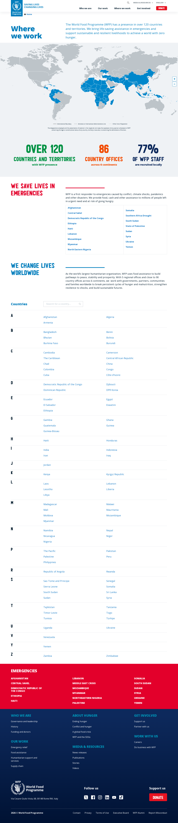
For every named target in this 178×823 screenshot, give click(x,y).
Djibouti (110, 384)
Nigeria (47, 541)
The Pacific (49, 551)
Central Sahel (20, 683)
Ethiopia (48, 410)
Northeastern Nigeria (87, 697)
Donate (161, 8)
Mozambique (113, 515)
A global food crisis (81, 731)
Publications (78, 757)
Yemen (47, 646)
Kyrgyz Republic (115, 474)
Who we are (85, 8)
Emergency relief (19, 747)
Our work (103, 8)
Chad (46, 363)
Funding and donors (21, 731)
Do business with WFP (145, 747)
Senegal (110, 580)
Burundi (110, 343)
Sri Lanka (111, 592)
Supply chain (17, 766)
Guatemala (49, 425)
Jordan (47, 464)
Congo (109, 369)
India (46, 449)
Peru (109, 556)
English (159, 3)
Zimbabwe (112, 655)
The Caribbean (51, 358)
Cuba (46, 375)
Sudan (46, 597)
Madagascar (50, 504)
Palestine (48, 556)
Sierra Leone (50, 586)
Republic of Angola (54, 571)
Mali (45, 509)
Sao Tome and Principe (56, 580)
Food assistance (18, 752)
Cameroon (112, 352)
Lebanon (111, 483)
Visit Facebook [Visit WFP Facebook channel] (93, 797)
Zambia (47, 655)
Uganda (47, 627)
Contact (76, 812)
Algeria (110, 317)
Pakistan (111, 551)
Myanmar (48, 521)
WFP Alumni (138, 812)
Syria (109, 597)
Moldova (48, 515)
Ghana (109, 419)
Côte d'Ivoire (113, 375)
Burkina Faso (50, 343)
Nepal (109, 530)
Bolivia (110, 337)
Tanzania (111, 607)
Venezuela (49, 637)
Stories (75, 763)
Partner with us (141, 726)
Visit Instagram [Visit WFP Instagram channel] (100, 797)
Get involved (143, 8)
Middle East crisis (84, 683)
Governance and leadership (24, 721)
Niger (109, 536)
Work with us (146, 736)
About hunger (84, 715)
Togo (109, 612)
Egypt (109, 399)
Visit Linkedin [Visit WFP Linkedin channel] (107, 797)
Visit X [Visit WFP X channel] (86, 797)
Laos (46, 483)
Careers (138, 742)
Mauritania (112, 509)
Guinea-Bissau (51, 431)
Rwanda (110, 571)
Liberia (110, 489)
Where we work (122, 8)
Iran (45, 455)
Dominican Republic (54, 390)
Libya (46, 494)
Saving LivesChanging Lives (33, 5)
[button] (174, 79)
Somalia (110, 586)
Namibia (48, 530)
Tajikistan (49, 607)
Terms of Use (102, 812)
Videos (75, 768)
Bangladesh (49, 332)
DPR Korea (112, 390)
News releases (79, 752)
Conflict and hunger (82, 726)
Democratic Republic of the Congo (62, 384)
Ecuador (48, 399)
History (14, 726)
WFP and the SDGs (81, 737)
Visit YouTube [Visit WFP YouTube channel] (114, 797)
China (109, 363)
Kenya (46, 474)
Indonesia (111, 449)
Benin (109, 332)
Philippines (49, 562)
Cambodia (49, 352)
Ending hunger (79, 721)
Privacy (88, 812)
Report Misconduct (158, 812)
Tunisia (47, 618)
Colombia (48, 369)
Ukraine (110, 627)
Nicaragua (49, 536)
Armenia (48, 322)
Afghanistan (50, 317)
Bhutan (47, 337)
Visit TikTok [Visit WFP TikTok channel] (121, 797)
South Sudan (50, 592)
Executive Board (121, 812)
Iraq (108, 455)
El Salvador (49, 404)
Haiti (46, 440)
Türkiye (110, 618)
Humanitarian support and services (24, 759)
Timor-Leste (50, 612)
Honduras (111, 440)
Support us (139, 721)
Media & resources (142, 3)
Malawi (110, 504)
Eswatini (111, 404)
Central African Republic (120, 358)
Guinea (110, 425)
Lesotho (48, 489)
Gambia (47, 419)
